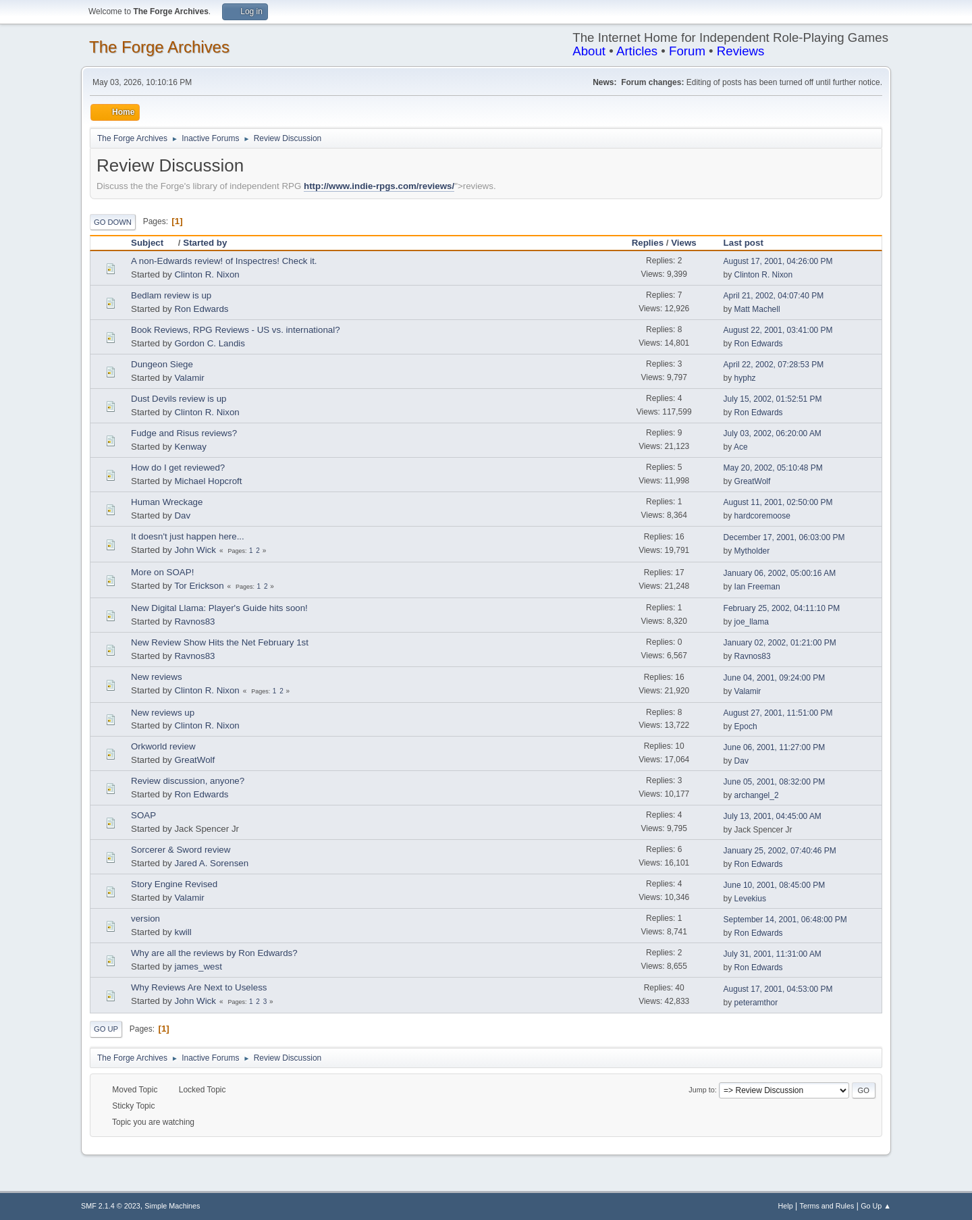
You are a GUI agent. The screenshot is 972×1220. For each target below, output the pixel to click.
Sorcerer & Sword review (180, 850)
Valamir (189, 378)
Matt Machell (757, 309)
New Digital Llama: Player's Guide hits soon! (219, 608)
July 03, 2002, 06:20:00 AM (772, 433)
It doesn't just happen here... (187, 536)
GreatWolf (752, 481)
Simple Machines (172, 1206)
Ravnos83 (194, 621)
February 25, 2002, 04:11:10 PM (782, 608)
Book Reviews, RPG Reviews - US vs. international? (235, 330)
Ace (741, 447)
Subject (153, 243)
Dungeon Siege (162, 364)
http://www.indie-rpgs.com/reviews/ (379, 186)
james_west (197, 966)
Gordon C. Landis (209, 343)
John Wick (194, 550)
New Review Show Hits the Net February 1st (219, 642)
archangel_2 (756, 795)
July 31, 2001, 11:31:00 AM (772, 954)
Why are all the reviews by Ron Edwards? (214, 953)
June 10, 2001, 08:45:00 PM (775, 885)
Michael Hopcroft (208, 481)
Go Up (106, 1029)
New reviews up (162, 713)
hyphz (745, 378)
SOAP (143, 815)
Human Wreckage (166, 502)
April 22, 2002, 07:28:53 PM (774, 364)
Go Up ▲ (876, 1206)
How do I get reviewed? (178, 467)
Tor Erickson (198, 586)
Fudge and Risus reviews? (184, 433)
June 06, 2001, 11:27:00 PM (775, 747)
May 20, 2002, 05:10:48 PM (773, 468)
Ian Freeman (757, 586)
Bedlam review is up (171, 295)
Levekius (750, 898)
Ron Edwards (201, 309)
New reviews (156, 677)
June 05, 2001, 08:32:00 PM (775, 782)
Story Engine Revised (174, 884)
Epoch (745, 726)
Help (785, 1206)
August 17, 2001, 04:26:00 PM (778, 261)
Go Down (113, 222)
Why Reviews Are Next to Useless (199, 987)
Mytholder (752, 551)
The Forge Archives (159, 47)
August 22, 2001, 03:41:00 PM (778, 330)
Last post (743, 243)
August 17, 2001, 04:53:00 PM (778, 989)
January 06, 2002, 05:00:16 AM (780, 573)
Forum (687, 51)
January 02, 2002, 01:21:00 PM (780, 642)
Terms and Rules (827, 1206)
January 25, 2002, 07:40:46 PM (780, 850)
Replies (648, 243)
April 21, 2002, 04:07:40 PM (774, 295)
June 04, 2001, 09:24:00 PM (775, 678)
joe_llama (751, 622)
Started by (205, 243)
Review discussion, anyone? (187, 781)
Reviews (741, 51)
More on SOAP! (162, 572)
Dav (182, 515)
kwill (182, 932)
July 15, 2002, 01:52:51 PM (773, 399)
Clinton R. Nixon (206, 274)
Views (684, 243)
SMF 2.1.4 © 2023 (110, 1206)
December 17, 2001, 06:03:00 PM (784, 537)
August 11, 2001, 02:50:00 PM (778, 502)
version (145, 918)
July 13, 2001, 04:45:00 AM (772, 816)
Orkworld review (163, 746)
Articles (636, 51)
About (588, 51)
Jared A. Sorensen (211, 863)
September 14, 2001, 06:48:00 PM (785, 919)
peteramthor (756, 1002)
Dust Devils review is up (178, 399)
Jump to (701, 1090)
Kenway (190, 447)
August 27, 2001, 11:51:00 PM (778, 713)
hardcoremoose (762, 516)
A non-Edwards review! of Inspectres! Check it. (224, 261)
